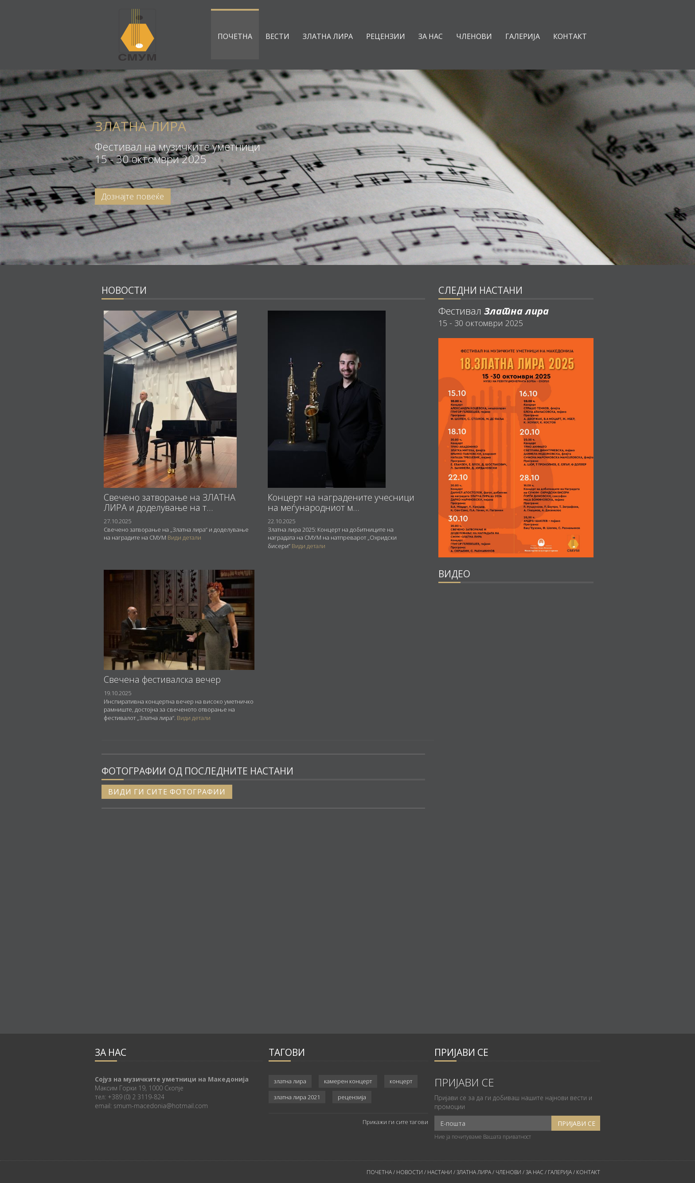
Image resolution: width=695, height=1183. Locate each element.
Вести (277, 36)
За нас (430, 36)
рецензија (352, 1097)
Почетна (235, 36)
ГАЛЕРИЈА (560, 1172)
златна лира (290, 1081)
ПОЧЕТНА (379, 1172)
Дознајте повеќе (133, 196)
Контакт (570, 36)
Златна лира (328, 36)
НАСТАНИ (439, 1172)
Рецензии (385, 36)
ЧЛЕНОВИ (509, 1172)
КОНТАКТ (588, 1172)
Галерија (522, 36)
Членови (474, 36)
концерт (401, 1081)
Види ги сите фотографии (167, 792)
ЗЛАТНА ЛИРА (474, 1172)
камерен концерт (348, 1081)
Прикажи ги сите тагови (395, 1122)
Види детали (184, 537)
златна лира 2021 (297, 1097)
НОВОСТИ (409, 1172)
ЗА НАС (533, 1172)
